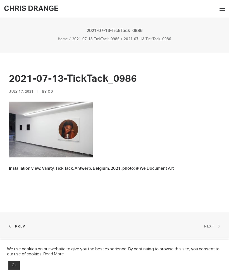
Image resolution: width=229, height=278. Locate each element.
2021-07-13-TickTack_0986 (96, 39)
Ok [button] (14, 265)
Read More (53, 254)
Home (63, 39)
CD (50, 91)
